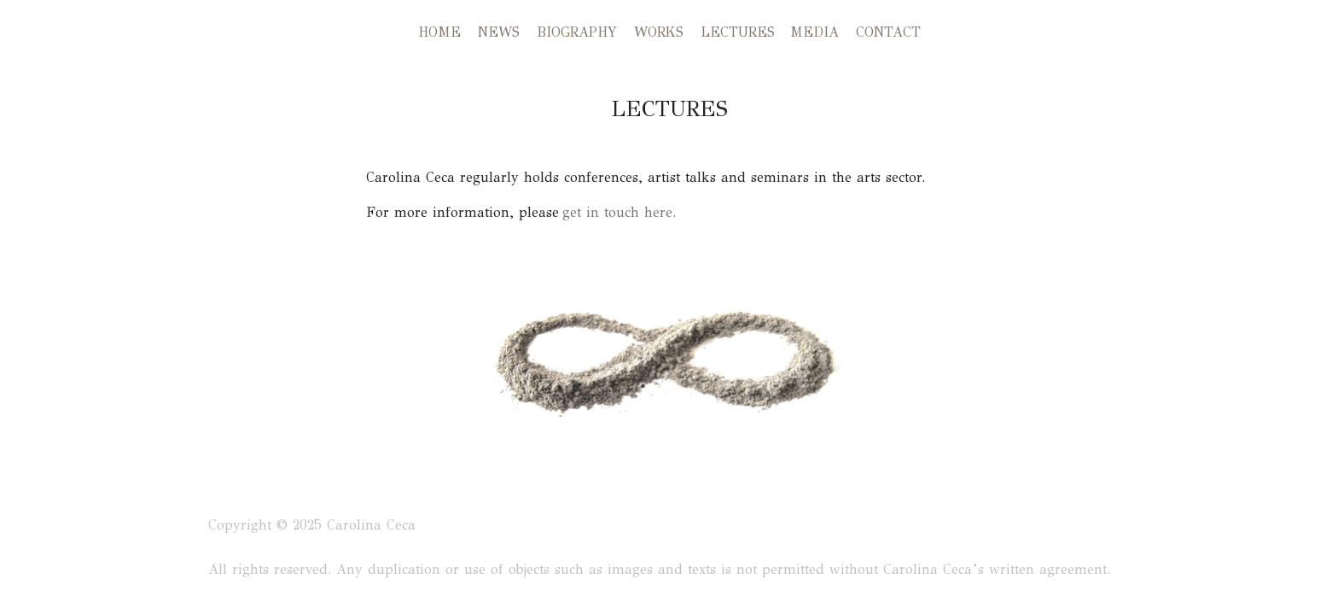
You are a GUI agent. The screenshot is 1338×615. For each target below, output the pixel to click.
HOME (439, 32)
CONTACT (888, 32)
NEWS (499, 32)
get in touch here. (617, 212)
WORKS (659, 32)
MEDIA (814, 32)
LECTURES (738, 32)
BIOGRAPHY (577, 32)
